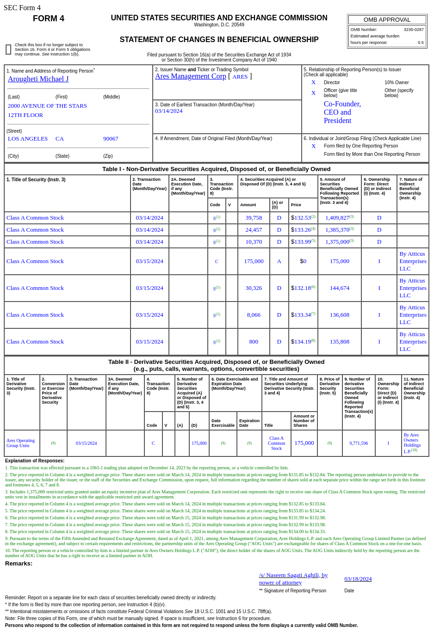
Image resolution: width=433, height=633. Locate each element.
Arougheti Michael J (38, 79)
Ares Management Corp (190, 76)
